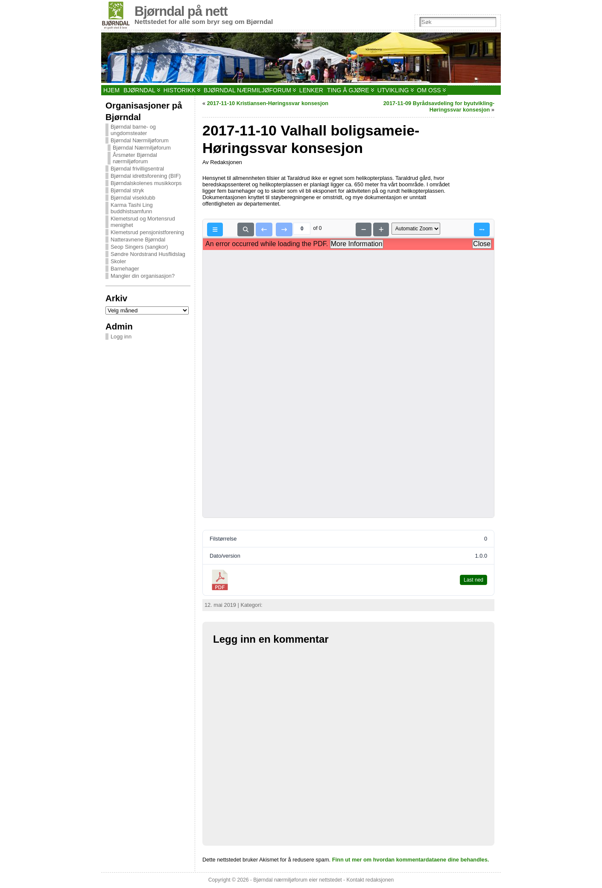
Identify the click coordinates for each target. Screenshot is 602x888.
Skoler (118, 261)
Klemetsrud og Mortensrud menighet (143, 221)
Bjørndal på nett (181, 11)
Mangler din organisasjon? (143, 276)
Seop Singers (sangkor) (139, 247)
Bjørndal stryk (127, 190)
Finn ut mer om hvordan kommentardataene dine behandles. (410, 859)
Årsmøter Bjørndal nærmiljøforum (135, 158)
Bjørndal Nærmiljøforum (140, 140)
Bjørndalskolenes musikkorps (146, 183)
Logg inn (121, 336)
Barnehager (125, 268)
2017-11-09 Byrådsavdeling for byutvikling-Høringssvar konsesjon (438, 106)
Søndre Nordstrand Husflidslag (148, 254)
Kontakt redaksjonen (370, 880)
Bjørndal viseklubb (133, 197)
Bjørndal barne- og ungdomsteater (133, 129)
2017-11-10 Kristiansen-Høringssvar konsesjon (268, 103)
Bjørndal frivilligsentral (137, 168)
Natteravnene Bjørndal (138, 239)
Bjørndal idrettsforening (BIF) (146, 176)
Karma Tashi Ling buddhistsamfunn (132, 208)
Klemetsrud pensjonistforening (147, 232)
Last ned (473, 580)
